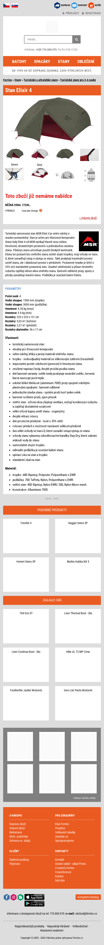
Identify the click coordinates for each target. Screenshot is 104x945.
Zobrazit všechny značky (84, 798)
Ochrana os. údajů (19, 840)
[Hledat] (76, 39)
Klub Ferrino (62, 824)
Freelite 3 (26, 523)
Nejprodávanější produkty (29, 926)
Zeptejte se (61, 836)
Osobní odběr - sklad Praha (70, 863)
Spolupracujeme (64, 840)
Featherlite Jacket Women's (26, 690)
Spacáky (42, 61)
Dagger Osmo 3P (78, 523)
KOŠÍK (98, 5)
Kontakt (59, 859)
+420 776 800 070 (46, 49)
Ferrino (7, 80)
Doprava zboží (17, 824)
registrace (91, 13)
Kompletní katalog (88, 897)
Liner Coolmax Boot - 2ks (26, 651)
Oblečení (85, 61)
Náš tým (60, 880)
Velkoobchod (80, 926)
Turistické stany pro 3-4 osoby (78, 80)
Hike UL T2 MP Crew (78, 651)
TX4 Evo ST (26, 613)
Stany (64, 61)
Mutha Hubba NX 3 (78, 561)
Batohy (19, 61)
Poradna (60, 828)
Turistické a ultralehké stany (41, 80)
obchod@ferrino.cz (86, 913)
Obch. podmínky (18, 836)
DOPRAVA (65, 5)
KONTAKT (82, 5)
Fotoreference (63, 872)
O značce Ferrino (64, 868)
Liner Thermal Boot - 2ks (78, 613)
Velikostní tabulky (65, 832)
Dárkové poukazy (19, 859)
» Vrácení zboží (88, 218)
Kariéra (59, 876)
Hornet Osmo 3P (26, 561)
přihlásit (70, 13)
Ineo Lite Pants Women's (78, 690)
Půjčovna (14, 863)
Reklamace (15, 832)
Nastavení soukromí (51, 930)
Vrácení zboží (17, 828)
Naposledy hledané (58, 926)
